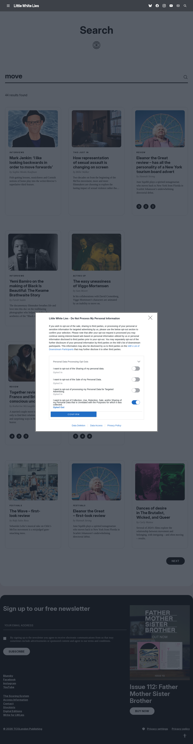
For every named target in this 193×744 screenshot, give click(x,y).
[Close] (151, 319)
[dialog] (96, 372)
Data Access (96, 425)
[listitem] (96, 361)
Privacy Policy (114, 425)
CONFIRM (74, 414)
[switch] (136, 368)
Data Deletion (78, 425)
